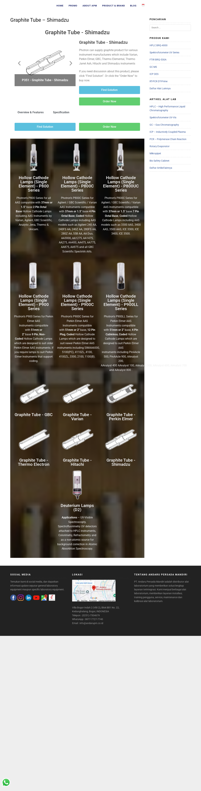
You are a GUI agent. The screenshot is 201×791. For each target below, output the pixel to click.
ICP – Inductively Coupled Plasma (168, 131)
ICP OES (154, 74)
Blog (133, 5)
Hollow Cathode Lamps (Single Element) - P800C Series (77, 184)
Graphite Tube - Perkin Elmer (120, 416)
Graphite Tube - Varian (77, 416)
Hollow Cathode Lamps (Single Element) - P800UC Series (121, 184)
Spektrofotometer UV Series (164, 52)
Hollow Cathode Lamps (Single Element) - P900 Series (34, 302)
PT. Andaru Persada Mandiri (149, 581)
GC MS (153, 66)
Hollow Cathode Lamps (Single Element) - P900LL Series (121, 302)
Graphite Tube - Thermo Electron (33, 462)
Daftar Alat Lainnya (160, 88)
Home (59, 5)
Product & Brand (113, 5)
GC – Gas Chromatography (164, 124)
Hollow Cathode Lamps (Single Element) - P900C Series (77, 302)
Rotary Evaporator (160, 146)
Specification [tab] (61, 112)
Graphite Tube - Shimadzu (77, 32)
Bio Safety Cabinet (159, 160)
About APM (90, 5)
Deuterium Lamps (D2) (77, 507)
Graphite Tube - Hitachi (77, 462)
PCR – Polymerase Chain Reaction (168, 139)
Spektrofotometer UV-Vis (163, 117)
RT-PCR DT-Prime (158, 81)
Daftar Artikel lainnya (161, 167)
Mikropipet (155, 153)
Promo (73, 5)
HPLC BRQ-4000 (158, 45)
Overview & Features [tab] (31, 112)
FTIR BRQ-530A (158, 59)
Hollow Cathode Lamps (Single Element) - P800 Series (34, 184)
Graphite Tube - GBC (34, 414)
